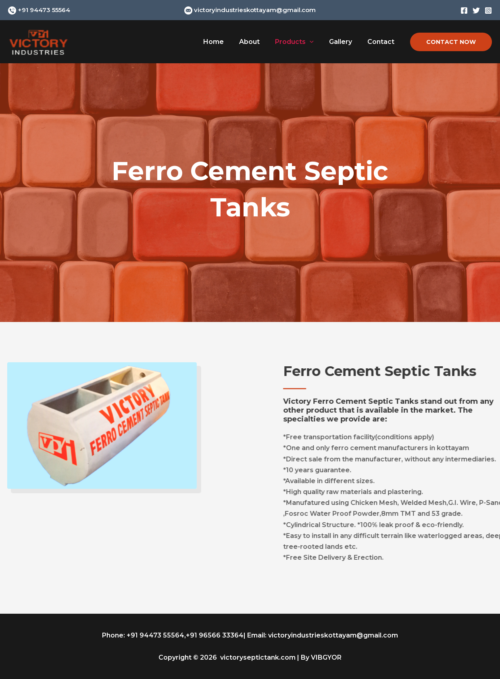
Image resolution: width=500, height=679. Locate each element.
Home (224, 42)
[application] (316, 42)
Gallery (344, 42)
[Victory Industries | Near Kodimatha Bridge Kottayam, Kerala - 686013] (38, 41)
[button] (451, 42)
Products (300, 42)
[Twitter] (476, 10)
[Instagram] (488, 10)
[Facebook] (464, 10)
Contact (382, 42)
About (258, 42)
